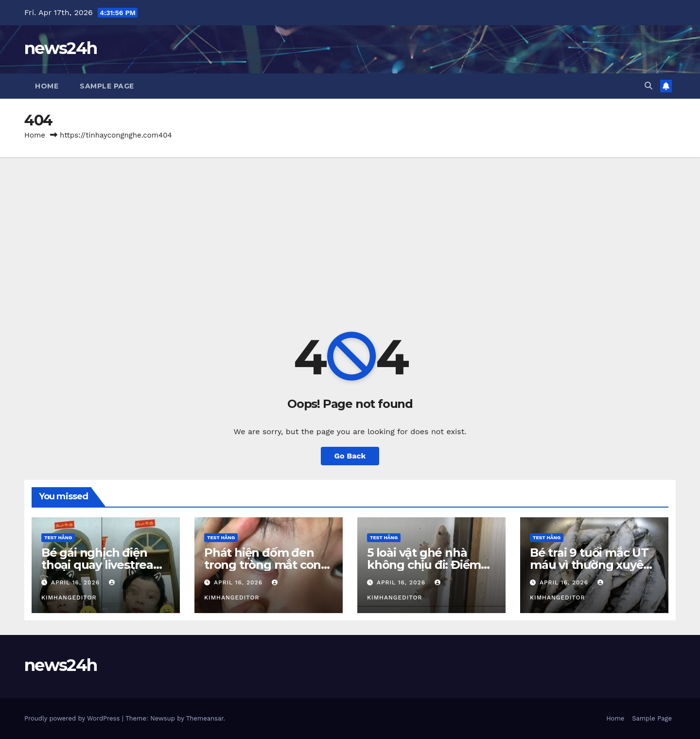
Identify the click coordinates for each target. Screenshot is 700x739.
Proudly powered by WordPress (73, 718)
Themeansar (205, 718)
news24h (60, 48)
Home (46, 86)
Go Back (350, 455)
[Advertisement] (350, 230)
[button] (648, 85)
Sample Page (107, 86)
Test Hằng (58, 537)
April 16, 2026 (76, 582)
